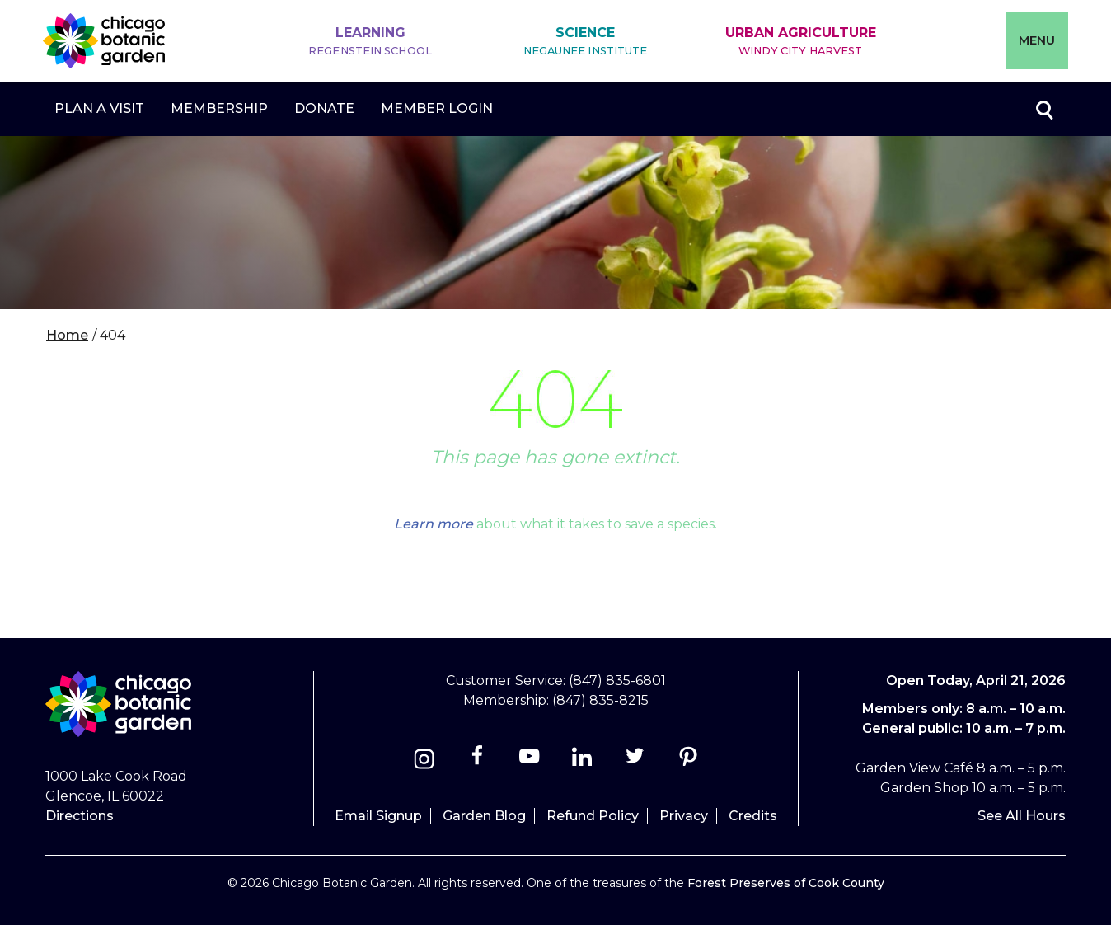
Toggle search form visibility (1043, 108)
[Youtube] (529, 761)
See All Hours (1021, 816)
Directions (79, 816)
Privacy (683, 816)
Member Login (437, 108)
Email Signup (378, 816)
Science (585, 42)
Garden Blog (484, 816)
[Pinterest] (687, 761)
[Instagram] (424, 761)
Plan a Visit (99, 108)
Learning (370, 42)
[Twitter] (637, 761)
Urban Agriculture (800, 42)
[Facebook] (478, 761)
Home (67, 335)
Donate (324, 108)
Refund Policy (592, 816)
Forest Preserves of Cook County (785, 883)
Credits (753, 816)
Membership (219, 108)
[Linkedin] (582, 761)
